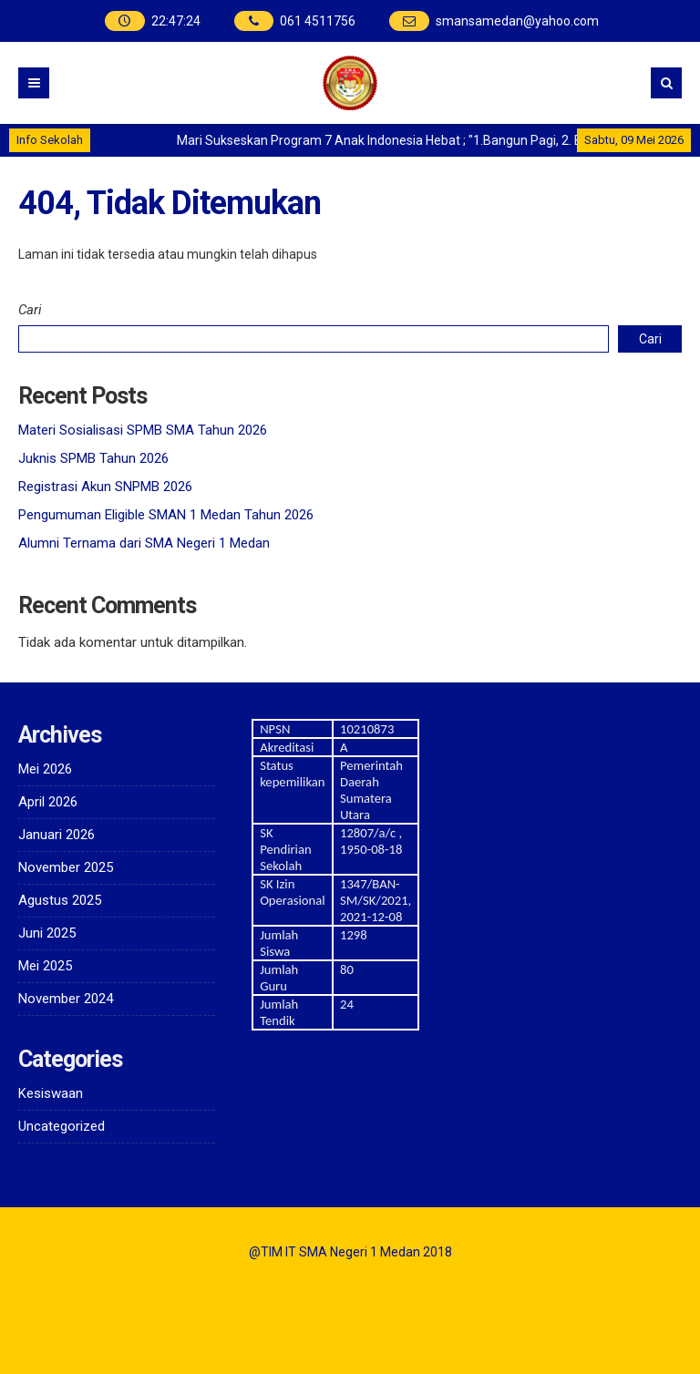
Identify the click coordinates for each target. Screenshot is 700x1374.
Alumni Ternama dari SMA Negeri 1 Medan (144, 543)
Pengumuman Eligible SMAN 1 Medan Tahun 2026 (166, 515)
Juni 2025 (47, 933)
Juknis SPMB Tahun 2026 (93, 458)
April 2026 (47, 802)
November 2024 (65, 998)
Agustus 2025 (59, 900)
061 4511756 (317, 21)
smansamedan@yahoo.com (517, 21)
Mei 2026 (45, 769)
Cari (30, 310)
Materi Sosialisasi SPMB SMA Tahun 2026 (142, 430)
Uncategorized (61, 1126)
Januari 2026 (56, 834)
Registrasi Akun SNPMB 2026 (105, 486)
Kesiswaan (50, 1093)
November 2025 (65, 867)
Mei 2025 (45, 966)
